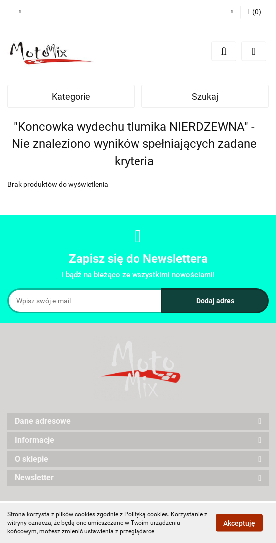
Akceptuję (239, 523)
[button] (254, 12)
